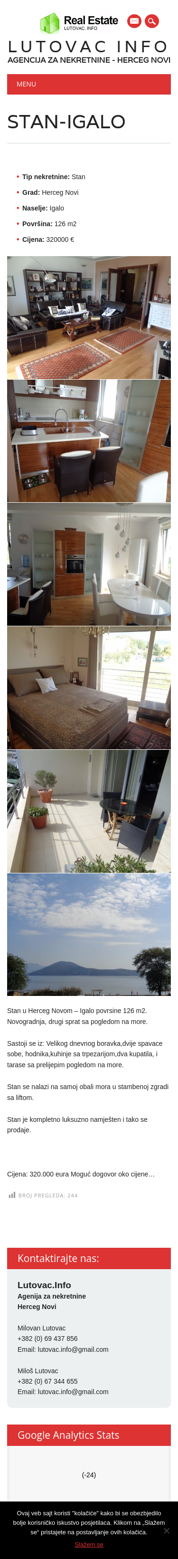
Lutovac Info (89, 46)
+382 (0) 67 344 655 (48, 1381)
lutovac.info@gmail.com (73, 1349)
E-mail (134, 22)
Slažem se (89, 1544)
